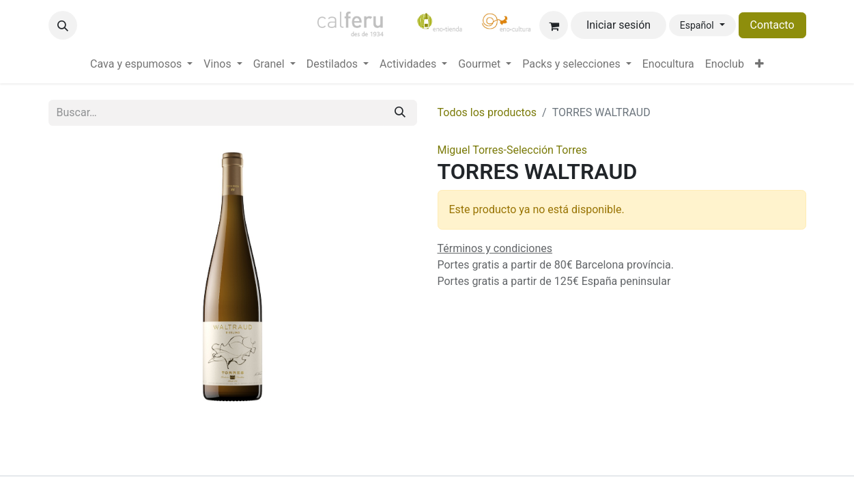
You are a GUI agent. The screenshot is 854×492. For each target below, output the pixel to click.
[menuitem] (141, 64)
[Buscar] (400, 113)
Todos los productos (487, 112)
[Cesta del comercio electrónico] (553, 25)
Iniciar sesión (618, 24)
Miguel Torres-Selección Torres (512, 150)
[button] (62, 25)
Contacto (772, 24)
